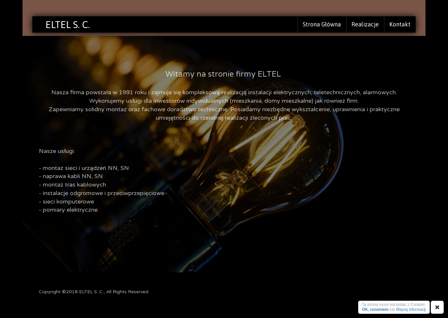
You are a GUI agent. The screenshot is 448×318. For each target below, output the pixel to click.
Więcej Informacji (411, 309)
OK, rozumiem (375, 309)
